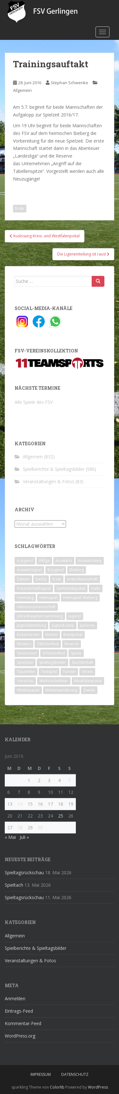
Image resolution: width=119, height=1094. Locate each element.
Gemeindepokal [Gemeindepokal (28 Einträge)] (70, 588)
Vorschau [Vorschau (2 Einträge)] (25, 681)
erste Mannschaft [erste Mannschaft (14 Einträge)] (82, 579)
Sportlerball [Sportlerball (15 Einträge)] (82, 662)
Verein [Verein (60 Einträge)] (87, 671)
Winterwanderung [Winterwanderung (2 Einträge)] (61, 690)
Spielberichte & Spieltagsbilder (53, 469)
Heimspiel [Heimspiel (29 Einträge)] (48, 597)
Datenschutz (75, 1074)
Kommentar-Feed (23, 1023)
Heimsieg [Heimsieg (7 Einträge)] (25, 597)
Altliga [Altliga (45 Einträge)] (44, 560)
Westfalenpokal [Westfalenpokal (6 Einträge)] (88, 681)
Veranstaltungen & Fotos (48, 481)
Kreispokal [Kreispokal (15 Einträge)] (73, 634)
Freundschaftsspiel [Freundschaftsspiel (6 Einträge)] (34, 588)
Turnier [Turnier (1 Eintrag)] (69, 671)
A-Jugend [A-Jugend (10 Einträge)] (25, 560)
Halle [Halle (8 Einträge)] (95, 588)
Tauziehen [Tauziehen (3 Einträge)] (26, 671)
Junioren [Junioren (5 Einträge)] (87, 625)
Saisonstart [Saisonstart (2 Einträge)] (27, 653)
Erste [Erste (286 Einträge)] (56, 579)
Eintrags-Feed (19, 1011)
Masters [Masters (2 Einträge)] (24, 644)
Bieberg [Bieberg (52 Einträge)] (76, 570)
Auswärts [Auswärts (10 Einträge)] (64, 560)
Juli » (24, 837)
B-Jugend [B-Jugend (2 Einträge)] (56, 570)
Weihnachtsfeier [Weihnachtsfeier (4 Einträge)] (53, 681)
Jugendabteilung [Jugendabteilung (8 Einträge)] (31, 625)
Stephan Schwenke (69, 82)
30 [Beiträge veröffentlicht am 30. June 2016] (40, 827)
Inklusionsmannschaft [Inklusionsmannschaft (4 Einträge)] (36, 607)
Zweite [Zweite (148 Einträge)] (89, 690)
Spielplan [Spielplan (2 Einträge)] (25, 662)
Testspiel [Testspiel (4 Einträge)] (49, 671)
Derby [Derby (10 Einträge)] (41, 579)
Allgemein (22, 90)
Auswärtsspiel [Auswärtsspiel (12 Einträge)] (29, 570)
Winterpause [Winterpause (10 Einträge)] (28, 690)
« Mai (10, 837)
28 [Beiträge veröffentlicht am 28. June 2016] (20, 827)
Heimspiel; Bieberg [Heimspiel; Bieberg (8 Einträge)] (80, 597)
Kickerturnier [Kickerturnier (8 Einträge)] (28, 634)
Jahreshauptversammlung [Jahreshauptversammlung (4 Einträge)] (40, 616)
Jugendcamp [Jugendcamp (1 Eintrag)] (63, 625)
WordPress (98, 1087)
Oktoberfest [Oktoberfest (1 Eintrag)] (48, 644)
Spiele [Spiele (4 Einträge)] (76, 653)
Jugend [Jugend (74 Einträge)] (75, 616)
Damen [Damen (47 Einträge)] (23, 579)
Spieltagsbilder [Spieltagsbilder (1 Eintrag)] (52, 662)
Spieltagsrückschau (24, 872)
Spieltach (14, 885)
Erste (19, 208)
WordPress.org (20, 1036)
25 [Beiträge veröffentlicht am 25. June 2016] (60, 816)
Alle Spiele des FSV (34, 402)
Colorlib (57, 1087)
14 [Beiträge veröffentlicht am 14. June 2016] (20, 804)
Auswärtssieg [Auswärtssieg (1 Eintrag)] (90, 560)
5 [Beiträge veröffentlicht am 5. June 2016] (69, 780)
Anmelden (15, 998)
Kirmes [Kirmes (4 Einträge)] (51, 634)
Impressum (40, 1074)
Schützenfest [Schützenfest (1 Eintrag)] (54, 653)
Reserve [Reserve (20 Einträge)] (71, 644)
